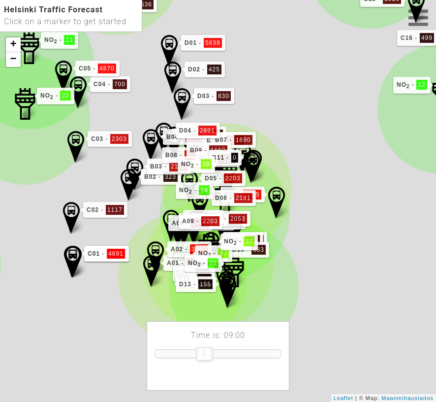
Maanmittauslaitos (407, 398)
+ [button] (13, 44)
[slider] (204, 354)
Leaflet (343, 398)
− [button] (13, 59)
